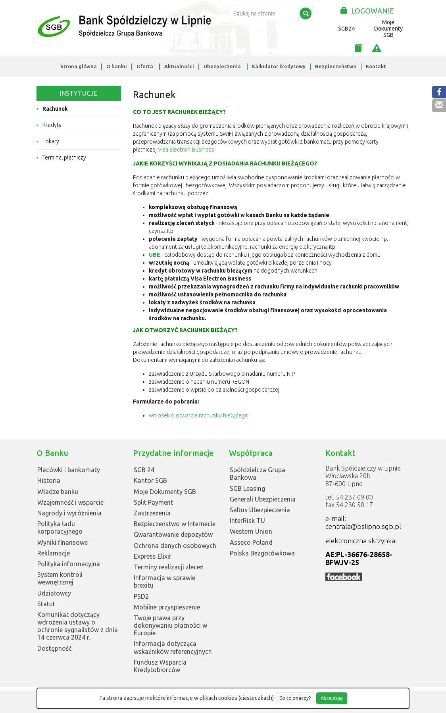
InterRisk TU (247, 520)
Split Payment (153, 502)
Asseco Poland (251, 542)
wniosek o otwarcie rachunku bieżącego (198, 415)
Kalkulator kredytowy (279, 66)
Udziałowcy (54, 593)
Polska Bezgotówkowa (262, 553)
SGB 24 (144, 469)
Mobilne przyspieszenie (167, 607)
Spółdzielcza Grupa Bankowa (257, 473)
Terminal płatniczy (64, 157)
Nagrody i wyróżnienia (69, 513)
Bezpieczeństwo (335, 66)
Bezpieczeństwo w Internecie (174, 523)
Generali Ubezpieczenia (263, 499)
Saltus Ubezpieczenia (260, 509)
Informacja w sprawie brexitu (164, 581)
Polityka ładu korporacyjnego (60, 527)
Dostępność (54, 648)
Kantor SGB (150, 480)
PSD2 (141, 596)
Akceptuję (332, 698)
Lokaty (50, 141)
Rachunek (55, 109)
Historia (48, 480)
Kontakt (376, 66)
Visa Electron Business (186, 149)
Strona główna (78, 66)
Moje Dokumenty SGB (388, 28)
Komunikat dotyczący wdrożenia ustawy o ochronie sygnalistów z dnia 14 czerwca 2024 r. (77, 626)
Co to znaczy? (295, 698)
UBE (154, 255)
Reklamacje (53, 553)
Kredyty (52, 125)
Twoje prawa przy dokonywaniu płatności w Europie (170, 625)
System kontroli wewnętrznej (60, 578)
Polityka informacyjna (68, 563)
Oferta (144, 66)
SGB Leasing (247, 488)
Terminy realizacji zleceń (169, 567)
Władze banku (57, 491)
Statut (46, 603)
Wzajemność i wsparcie (70, 502)
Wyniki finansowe (62, 542)
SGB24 (346, 28)
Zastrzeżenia (152, 513)
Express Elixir (152, 556)
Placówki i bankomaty (68, 469)
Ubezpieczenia (222, 66)
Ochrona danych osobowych (175, 545)
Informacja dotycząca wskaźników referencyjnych (173, 647)
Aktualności (179, 66)
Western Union (251, 531)
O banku (116, 66)
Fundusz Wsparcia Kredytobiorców (160, 666)
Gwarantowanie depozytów (173, 534)
